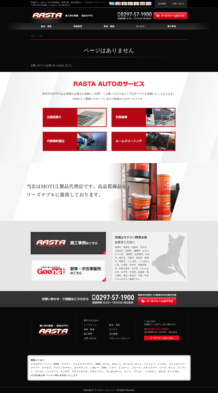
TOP (33, 36)
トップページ (90, 325)
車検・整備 (109, 26)
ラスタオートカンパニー (105, 390)
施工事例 (171, 26)
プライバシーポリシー (120, 338)
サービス (140, 26)
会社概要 (162, 4)
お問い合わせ (178, 4)
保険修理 (77, 26)
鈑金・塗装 (46, 26)
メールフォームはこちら (161, 338)
